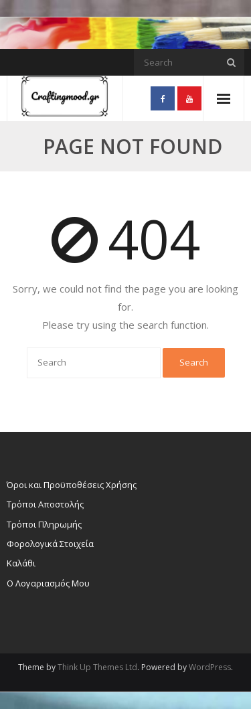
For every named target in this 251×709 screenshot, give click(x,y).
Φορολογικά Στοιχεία (50, 544)
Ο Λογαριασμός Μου (48, 583)
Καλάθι (21, 563)
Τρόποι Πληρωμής (44, 524)
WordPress (210, 667)
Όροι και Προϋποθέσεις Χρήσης (72, 485)
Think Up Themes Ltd (97, 667)
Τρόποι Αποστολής (45, 504)
